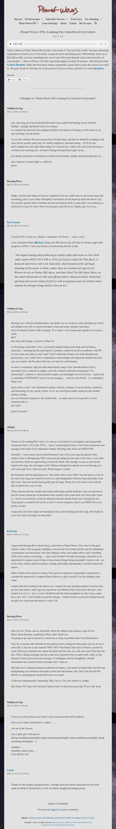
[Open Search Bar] (95, 23)
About (63, 23)
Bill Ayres (39, 242)
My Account (85, 23)
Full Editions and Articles (54, 818)
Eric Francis (13, 222)
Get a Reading (94, 19)
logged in (54, 809)
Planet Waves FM (30, 23)
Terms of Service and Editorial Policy (79, 822)
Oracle (84, 818)
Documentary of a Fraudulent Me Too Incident (58, 825)
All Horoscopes (34, 19)
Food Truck (76, 19)
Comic (92, 818)
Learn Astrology (50, 23)
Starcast (18, 19)
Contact (73, 23)
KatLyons (12, 531)
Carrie (10, 770)
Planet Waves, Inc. (58, 822)
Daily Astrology (73, 818)
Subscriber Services (57, 19)
